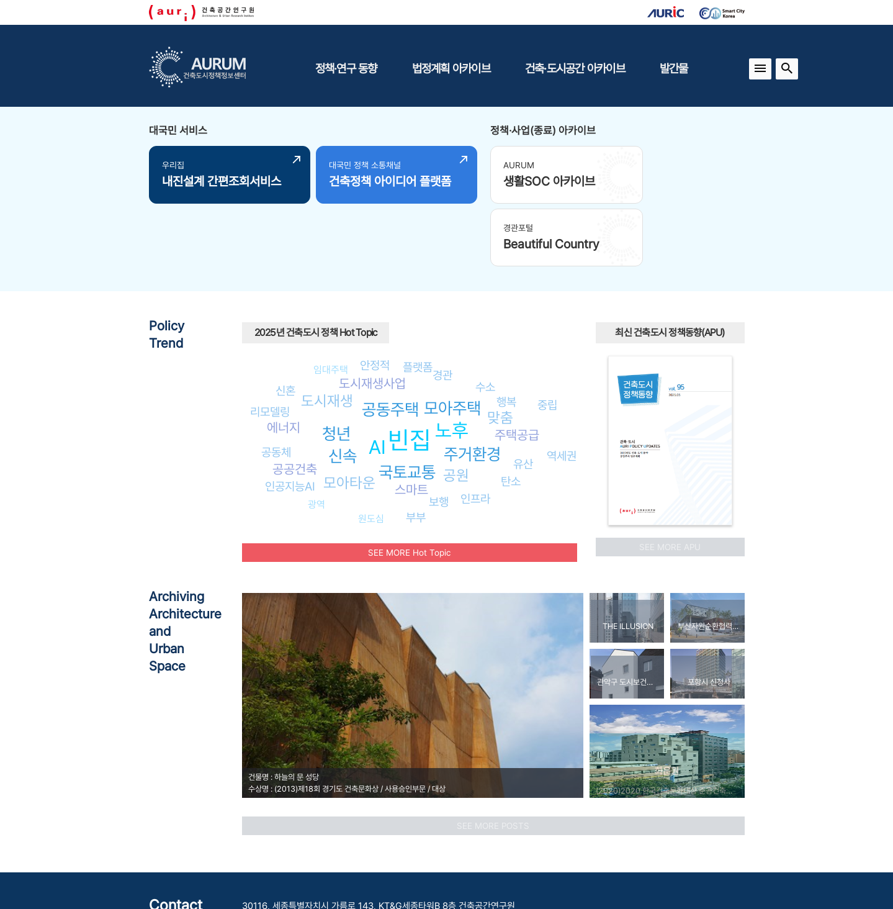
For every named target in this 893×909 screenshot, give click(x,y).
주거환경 (472, 384)
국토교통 (407, 403)
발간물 (674, 68)
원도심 (371, 449)
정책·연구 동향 (346, 68)
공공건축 (294, 399)
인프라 (475, 429)
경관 (442, 306)
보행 (439, 433)
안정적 (375, 296)
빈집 (409, 371)
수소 (485, 317)
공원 (456, 406)
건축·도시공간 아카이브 (575, 68)
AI (377, 378)
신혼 (285, 321)
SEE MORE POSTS (493, 756)
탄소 (511, 412)
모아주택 (452, 339)
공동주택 (390, 340)
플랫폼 (418, 298)
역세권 (562, 387)
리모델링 (270, 342)
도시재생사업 (372, 314)
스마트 (411, 420)
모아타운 (349, 414)
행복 (506, 333)
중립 (547, 335)
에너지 (283, 358)
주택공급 (517, 365)
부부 (416, 448)
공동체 (276, 383)
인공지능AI (290, 417)
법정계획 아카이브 (451, 68)
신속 (342, 387)
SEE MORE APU (670, 477)
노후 (452, 361)
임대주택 (330, 300)
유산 (523, 395)
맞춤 (500, 349)
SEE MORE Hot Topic (409, 483)
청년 (336, 364)
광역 (316, 435)
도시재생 (327, 332)
